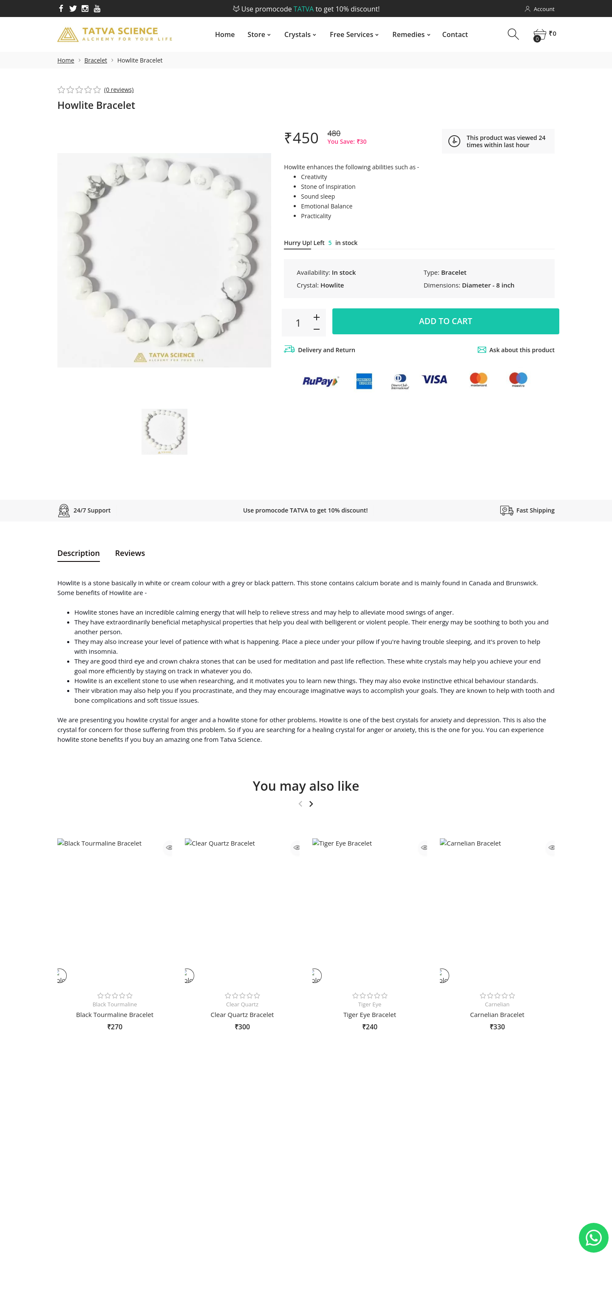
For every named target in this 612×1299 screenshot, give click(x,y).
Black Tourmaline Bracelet (114, 1014)
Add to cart (445, 322)
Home (225, 34)
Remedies (408, 34)
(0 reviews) (118, 89)
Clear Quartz (242, 1004)
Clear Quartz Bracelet (242, 1014)
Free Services (351, 34)
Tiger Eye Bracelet (369, 1014)
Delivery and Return (326, 350)
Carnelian (497, 1004)
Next (311, 803)
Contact (455, 34)
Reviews (130, 553)
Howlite (332, 285)
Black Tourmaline (115, 1004)
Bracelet (95, 60)
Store (256, 34)
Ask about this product (522, 350)
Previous (300, 803)
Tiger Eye (370, 1004)
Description (78, 553)
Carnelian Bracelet (497, 1014)
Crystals (297, 34)
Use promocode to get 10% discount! (306, 9)
